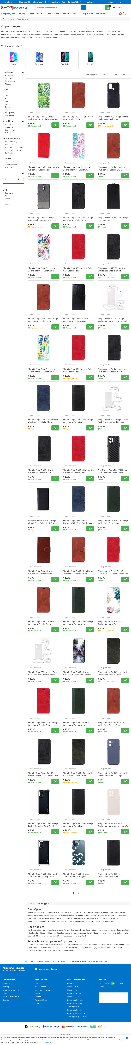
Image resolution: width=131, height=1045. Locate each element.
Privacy (37, 993)
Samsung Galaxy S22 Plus (76, 1016)
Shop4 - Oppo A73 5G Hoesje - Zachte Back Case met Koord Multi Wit (113, 321)
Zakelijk (37, 1003)
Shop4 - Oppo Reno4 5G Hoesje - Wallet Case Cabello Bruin (112, 723)
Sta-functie (8, 153)
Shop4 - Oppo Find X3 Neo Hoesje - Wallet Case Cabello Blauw (43, 420)
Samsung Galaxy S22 (74, 1010)
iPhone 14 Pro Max (74, 993)
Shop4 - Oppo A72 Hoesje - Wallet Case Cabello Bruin (78, 118)
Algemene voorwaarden (44, 990)
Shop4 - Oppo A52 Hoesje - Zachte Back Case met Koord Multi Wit (43, 673)
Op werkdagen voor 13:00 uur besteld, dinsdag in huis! (21, 2)
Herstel (7, 204)
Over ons (38, 983)
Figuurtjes (8, 127)
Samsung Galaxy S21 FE (76, 1007)
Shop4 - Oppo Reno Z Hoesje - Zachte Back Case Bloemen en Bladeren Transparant (41, 372)
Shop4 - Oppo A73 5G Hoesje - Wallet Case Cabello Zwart (111, 269)
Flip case (7, 84)
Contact (6, 993)
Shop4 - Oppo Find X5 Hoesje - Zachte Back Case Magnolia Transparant (76, 876)
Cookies (38, 997)
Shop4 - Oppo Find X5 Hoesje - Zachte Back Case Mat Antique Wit (113, 824)
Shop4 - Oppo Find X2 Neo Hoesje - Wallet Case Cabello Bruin (78, 572)
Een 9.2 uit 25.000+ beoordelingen (81, 2)
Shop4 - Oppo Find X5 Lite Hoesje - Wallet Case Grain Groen (113, 521)
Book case (8, 75)
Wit (5, 95)
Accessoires (100, 14)
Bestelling (6, 983)
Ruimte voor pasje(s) (12, 150)
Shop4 (6, 198)
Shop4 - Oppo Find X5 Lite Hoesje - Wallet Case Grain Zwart (78, 420)
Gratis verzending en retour (55, 2)
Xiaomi (39, 14)
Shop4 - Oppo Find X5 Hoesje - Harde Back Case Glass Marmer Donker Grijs (77, 674)
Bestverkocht (120, 74)
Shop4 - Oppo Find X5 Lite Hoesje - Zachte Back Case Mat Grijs (113, 774)
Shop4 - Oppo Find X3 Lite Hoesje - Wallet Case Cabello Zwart (78, 219)
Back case (7, 78)
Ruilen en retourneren (11, 997)
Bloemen (7, 124)
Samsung (21, 14)
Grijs (5, 101)
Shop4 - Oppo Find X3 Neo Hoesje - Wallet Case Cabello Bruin (113, 168)
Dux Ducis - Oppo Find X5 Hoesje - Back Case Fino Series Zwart (113, 471)
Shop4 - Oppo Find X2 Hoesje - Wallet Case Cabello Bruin (41, 622)
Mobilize (7, 196)
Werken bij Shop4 (41, 1000)
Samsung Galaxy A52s (75, 1000)
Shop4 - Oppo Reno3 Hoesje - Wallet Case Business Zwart (76, 319)
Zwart (6, 93)
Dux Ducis (8, 193)
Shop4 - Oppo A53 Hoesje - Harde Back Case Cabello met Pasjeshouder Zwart (113, 119)
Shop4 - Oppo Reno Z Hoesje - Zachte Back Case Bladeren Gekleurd (76, 170)
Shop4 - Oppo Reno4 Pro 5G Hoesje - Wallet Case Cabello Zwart (43, 774)
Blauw (6, 107)
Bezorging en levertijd (11, 990)
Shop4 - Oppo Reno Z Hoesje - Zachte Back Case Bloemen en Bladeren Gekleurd (41, 271)
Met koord (8, 144)
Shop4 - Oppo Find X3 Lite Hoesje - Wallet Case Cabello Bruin (43, 319)
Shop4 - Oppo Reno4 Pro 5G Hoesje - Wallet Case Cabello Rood (113, 572)
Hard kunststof (10, 164)
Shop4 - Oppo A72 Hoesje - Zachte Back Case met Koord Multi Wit (113, 420)
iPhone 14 (70, 983)
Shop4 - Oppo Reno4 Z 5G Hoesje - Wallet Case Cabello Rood (43, 723)
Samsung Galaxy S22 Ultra (76, 1013)
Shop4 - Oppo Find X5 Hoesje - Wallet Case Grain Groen (76, 723)
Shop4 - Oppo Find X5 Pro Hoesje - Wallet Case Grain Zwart (78, 824)
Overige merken (87, 14)
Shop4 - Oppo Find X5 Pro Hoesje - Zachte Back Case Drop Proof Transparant (43, 826)
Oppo (57, 14)
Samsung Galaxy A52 (74, 1003)
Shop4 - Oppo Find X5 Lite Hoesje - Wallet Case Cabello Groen (113, 673)
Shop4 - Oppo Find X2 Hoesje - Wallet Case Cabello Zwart (41, 471)
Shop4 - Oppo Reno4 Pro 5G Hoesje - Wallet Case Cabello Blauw (78, 521)
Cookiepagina (46, 1042)
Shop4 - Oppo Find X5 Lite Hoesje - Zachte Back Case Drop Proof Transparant (43, 876)
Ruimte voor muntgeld (12, 147)
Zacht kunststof (10, 162)
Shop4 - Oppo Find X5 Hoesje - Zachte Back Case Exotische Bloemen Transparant (111, 624)
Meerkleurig (8, 115)
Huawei (48, 14)
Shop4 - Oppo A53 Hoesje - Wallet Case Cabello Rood (78, 269)
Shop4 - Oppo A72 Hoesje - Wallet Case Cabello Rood (78, 370)
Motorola (66, 14)
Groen (6, 104)
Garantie (6, 1000)
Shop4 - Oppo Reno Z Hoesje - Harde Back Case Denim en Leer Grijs (42, 220)
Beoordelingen (40, 987)
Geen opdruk (9, 130)
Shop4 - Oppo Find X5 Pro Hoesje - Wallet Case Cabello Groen (78, 774)
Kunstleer (7, 167)
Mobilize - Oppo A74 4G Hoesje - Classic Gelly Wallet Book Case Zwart (42, 523)
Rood (6, 98)
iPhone (31, 14)
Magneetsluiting (10, 141)
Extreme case (9, 81)
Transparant (8, 112)
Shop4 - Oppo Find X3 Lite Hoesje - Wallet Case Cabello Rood (78, 471)
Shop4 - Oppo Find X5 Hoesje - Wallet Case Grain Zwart (111, 875)
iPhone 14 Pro (72, 990)
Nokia (75, 14)
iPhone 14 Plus (72, 987)
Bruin (6, 110)
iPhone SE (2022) (73, 997)
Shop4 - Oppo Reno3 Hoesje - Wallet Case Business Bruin (41, 572)
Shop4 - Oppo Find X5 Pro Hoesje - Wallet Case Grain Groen (78, 622)
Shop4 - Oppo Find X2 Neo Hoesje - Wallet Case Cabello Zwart (113, 370)
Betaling (6, 987)
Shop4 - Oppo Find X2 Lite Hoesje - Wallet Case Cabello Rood (43, 168)
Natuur (7, 133)
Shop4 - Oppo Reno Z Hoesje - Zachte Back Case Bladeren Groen (43, 118)
